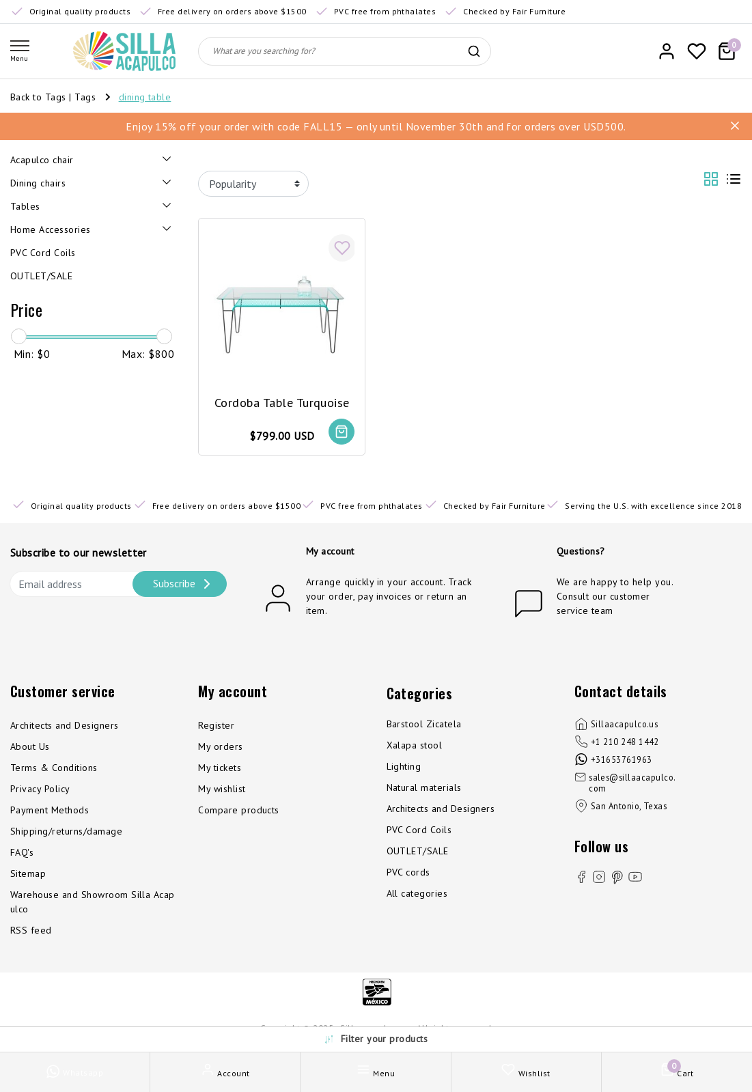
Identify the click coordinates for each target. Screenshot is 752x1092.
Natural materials (424, 787)
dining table (145, 97)
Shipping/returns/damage (66, 831)
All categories (417, 893)
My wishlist (221, 789)
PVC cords (408, 872)
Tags (85, 97)
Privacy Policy (40, 789)
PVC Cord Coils (419, 830)
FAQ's (21, 852)
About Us (30, 746)
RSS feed (31, 930)
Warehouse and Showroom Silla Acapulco (92, 901)
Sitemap (28, 873)
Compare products (238, 810)
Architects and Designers (64, 725)
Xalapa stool (415, 745)
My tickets (219, 767)
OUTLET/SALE (418, 851)
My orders (220, 746)
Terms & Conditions (54, 767)
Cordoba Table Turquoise (282, 402)
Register (216, 725)
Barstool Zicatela (424, 724)
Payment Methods (49, 810)
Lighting (404, 766)
